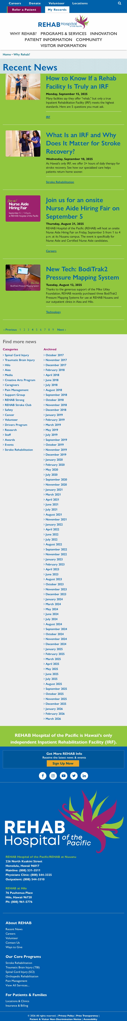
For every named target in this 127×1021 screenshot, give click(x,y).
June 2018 (52, 380)
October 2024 (55, 634)
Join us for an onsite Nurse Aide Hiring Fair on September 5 (83, 207)
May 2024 (52, 609)
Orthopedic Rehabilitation (22, 976)
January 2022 (54, 524)
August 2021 (54, 514)
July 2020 (51, 474)
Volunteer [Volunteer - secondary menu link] (57, 3)
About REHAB (19, 923)
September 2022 (56, 549)
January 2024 (54, 599)
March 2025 (53, 659)
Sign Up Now (63, 763)
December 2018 (56, 409)
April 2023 (52, 569)
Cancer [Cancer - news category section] (9, 415)
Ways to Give (14, 947)
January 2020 (54, 459)
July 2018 (51, 385)
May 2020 (52, 469)
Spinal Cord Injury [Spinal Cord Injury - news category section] (17, 355)
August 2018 (54, 390)
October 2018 (55, 400)
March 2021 (53, 494)
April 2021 (52, 499)
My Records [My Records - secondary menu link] (57, 9)
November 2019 (56, 449)
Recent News (14, 929)
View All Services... (18, 985)
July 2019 (51, 434)
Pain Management (16, 980)
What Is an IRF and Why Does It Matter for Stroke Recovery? (83, 142)
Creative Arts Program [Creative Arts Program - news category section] (20, 380)
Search (119, 3)
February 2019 (55, 419)
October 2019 (55, 444)
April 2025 (52, 663)
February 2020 (55, 464)
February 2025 (55, 654)
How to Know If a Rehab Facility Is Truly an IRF (81, 81)
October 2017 (55, 355)
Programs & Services (64, 33)
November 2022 (56, 554)
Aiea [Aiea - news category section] (8, 370)
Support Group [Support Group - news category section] (15, 394)
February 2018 (55, 370)
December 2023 (56, 594)
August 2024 (54, 624)
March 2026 (53, 718)
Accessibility (90, 1019)
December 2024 (56, 644)
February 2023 (55, 564)
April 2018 (52, 375)
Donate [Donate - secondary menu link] (35, 3)
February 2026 (55, 713)
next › (61, 329)
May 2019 (52, 430)
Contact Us (13, 942)
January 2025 (54, 649)
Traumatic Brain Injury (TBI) (23, 967)
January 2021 (54, 489)
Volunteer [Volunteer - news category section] (11, 419)
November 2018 (56, 405)
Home (7, 54)
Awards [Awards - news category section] (10, 439)
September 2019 (56, 439)
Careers (51, 251)
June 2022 (52, 534)
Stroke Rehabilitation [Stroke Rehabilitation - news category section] (19, 449)
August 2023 (54, 579)
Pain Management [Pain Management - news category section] (16, 390)
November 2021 (56, 519)
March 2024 (53, 604)
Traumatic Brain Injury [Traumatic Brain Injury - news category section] (20, 360)
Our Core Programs (23, 956)
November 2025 (56, 699)
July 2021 (51, 509)
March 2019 (53, 424)
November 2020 (56, 484)
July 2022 (51, 539)
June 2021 (52, 504)
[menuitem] (15, 3)
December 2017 (56, 365)
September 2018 (56, 394)
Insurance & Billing (17, 1005)
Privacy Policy (66, 1015)
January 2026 (54, 708)
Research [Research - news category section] (11, 430)
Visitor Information (64, 45)
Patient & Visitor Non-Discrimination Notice (55, 1019)
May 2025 (52, 669)
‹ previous (10, 329)
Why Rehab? (23, 33)
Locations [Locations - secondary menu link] (80, 3)
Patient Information (48, 39)
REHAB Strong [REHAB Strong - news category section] (14, 400)
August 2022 (54, 544)
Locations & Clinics (17, 1000)
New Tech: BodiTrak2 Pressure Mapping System (82, 272)
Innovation (103, 33)
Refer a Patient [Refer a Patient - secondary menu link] (24, 9)
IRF (48, 117)
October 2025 (55, 693)
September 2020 (56, 479)
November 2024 (56, 639)
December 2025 (56, 703)
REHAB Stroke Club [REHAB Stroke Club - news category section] (18, 405)
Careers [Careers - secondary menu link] (15, 3)
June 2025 (52, 674)
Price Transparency (87, 1015)
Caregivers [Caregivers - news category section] (12, 385)
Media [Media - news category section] (9, 375)
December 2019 (56, 454)
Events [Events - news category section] (9, 444)
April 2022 (52, 529)
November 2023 (56, 589)
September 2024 (56, 629)
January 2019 (54, 415)
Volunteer (12, 938)
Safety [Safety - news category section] (9, 409)
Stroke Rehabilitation (60, 182)
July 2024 (51, 619)
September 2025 (56, 688)
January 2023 (54, 559)
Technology (53, 312)
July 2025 (51, 678)
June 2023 (52, 574)
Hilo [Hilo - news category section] (7, 365)
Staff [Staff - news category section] (8, 434)
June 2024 (52, 614)
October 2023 (55, 584)
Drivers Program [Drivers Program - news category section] (16, 424)
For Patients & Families (26, 994)
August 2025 (54, 684)
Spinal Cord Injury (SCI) (20, 971)
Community (89, 39)
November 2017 (56, 360)
